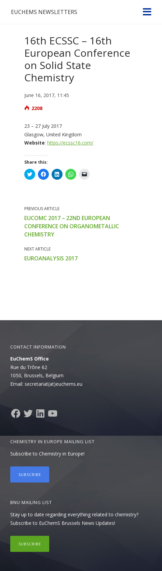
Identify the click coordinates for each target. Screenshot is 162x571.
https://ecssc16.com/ (70, 142)
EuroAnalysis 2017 (51, 258)
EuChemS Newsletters (44, 12)
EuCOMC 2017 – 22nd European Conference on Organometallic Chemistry (71, 226)
